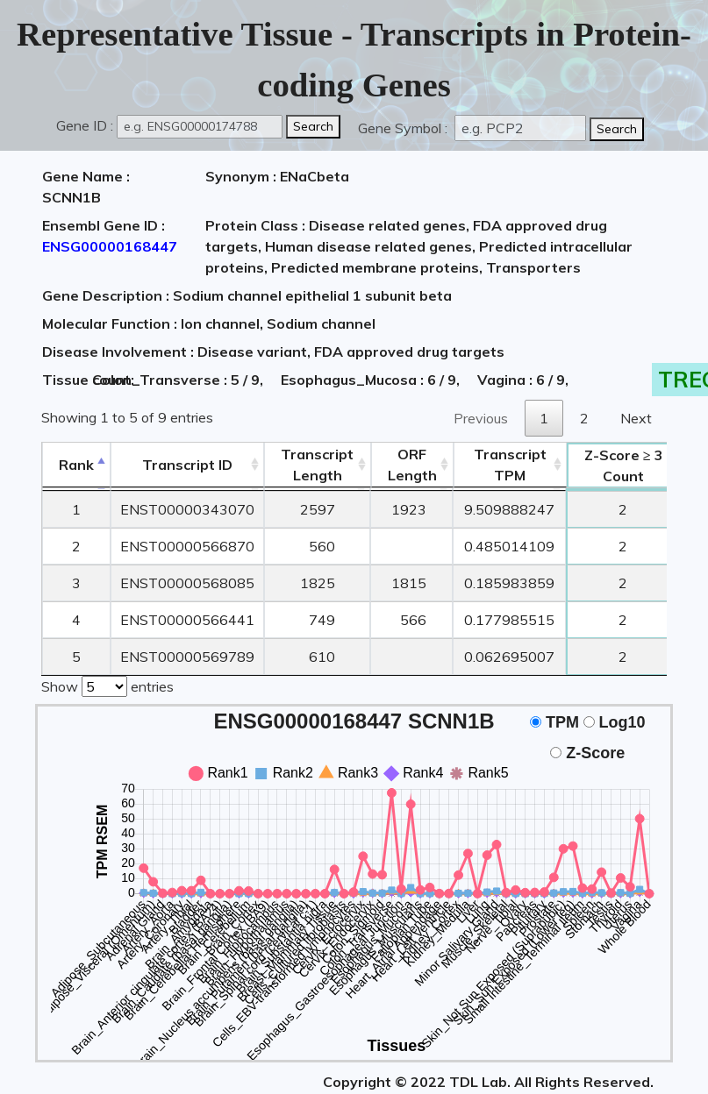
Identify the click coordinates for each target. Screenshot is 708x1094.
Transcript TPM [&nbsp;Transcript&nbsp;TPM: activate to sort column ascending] (510, 464)
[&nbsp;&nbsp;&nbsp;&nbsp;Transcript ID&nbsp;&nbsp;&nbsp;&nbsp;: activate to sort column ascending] (187, 465)
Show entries (107, 683)
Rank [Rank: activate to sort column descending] (76, 464)
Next (636, 418)
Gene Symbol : (404, 128)
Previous (481, 418)
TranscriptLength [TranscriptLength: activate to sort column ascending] (317, 464)
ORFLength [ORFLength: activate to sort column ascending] (412, 464)
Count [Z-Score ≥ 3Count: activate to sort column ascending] (623, 465)
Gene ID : (84, 125)
